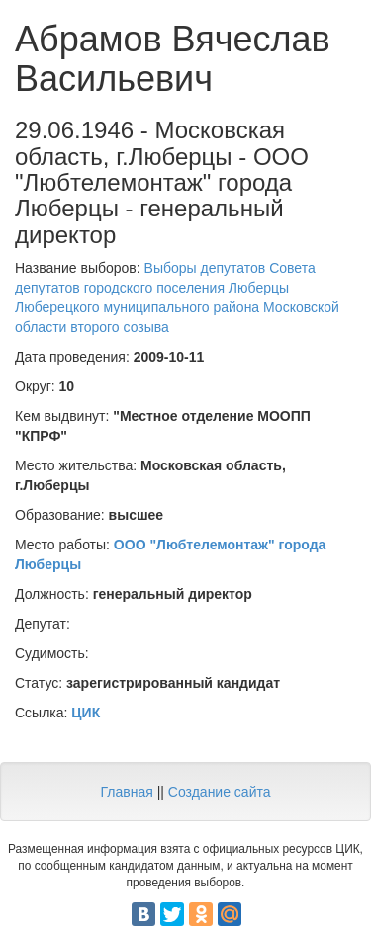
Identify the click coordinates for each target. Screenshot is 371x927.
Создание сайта (219, 792)
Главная (126, 792)
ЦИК (85, 712)
